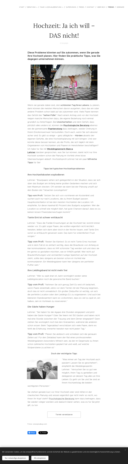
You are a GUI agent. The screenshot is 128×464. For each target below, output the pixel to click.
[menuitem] (22, 7)
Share (32, 433)
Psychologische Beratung (62, 398)
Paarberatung (55, 128)
